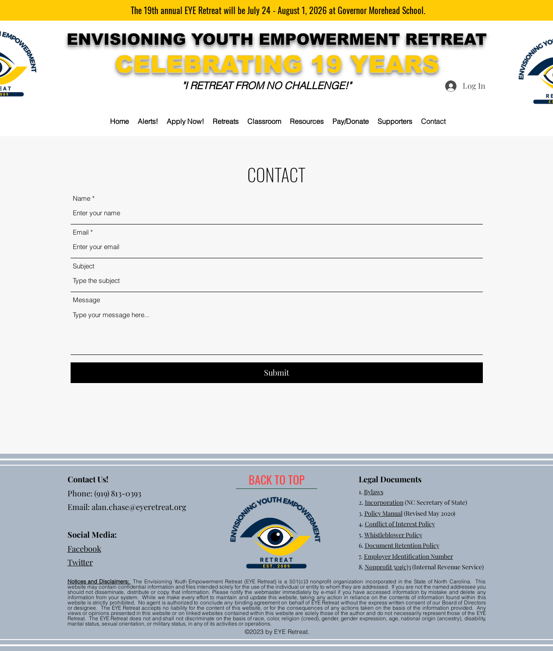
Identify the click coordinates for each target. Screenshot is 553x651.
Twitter (80, 562)
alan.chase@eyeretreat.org (139, 507)
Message (86, 300)
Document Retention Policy (402, 545)
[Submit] (277, 372)
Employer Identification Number (408, 556)
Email (81, 232)
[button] (225, 121)
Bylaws (373, 492)
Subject (83, 266)
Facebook (84, 548)
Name (81, 198)
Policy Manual (383, 513)
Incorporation (384, 502)
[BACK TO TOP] (276, 479)
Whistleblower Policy (393, 535)
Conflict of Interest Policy (400, 524)
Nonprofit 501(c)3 (388, 567)
